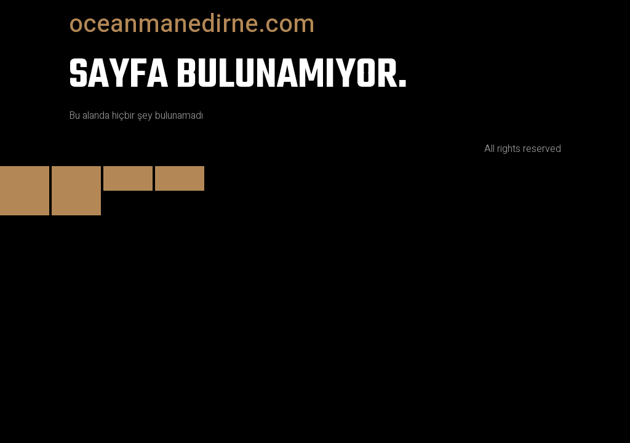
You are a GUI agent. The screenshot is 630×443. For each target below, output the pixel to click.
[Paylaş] (128, 178)
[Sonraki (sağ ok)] (76, 203)
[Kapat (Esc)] (179, 178)
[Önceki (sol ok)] (24, 203)
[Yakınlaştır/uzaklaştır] (24, 178)
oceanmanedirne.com (192, 24)
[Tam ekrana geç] (76, 178)
